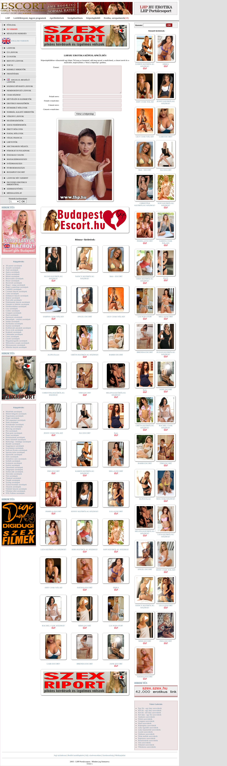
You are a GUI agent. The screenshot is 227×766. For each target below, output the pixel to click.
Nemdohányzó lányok (19, 90)
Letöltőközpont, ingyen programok (30, 18)
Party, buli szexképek (14, 426)
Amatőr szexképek (13, 268)
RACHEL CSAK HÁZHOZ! (53, 632)
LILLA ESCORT (116, 518)
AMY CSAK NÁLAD (53, 593)
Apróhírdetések (57, 18)
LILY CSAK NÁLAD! (116, 322)
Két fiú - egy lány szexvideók (149, 710)
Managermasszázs (17, 159)
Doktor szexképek (13, 298)
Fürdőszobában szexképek (16, 306)
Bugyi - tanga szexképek (15, 285)
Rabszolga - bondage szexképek (18, 441)
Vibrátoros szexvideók (147, 747)
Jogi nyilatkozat (60, 755)
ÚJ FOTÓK (11, 56)
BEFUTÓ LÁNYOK (15, 61)
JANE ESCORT (116, 670)
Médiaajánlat (120, 755)
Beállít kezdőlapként (76, 755)
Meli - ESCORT (116, 282)
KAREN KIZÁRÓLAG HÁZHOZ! (84, 478)
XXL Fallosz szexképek (15, 493)
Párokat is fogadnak (18, 151)
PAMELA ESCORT (53, 518)
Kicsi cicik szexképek (14, 330)
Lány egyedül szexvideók (148, 727)
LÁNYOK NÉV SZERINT (17, 178)
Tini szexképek (12, 476)
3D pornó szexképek (14, 266)
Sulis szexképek (12, 457)
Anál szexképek (12, 270)
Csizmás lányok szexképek (16, 291)
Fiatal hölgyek (15, 133)
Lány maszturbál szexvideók (149, 730)
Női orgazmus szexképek (15, 420)
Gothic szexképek (13, 311)
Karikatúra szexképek (14, 323)
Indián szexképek (12, 321)
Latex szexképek (12, 336)
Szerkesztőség (108, 755)
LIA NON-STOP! (116, 632)
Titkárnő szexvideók (146, 745)
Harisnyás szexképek (14, 317)
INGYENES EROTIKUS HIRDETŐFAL (17, 183)
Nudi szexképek (12, 422)
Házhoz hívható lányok (20, 86)
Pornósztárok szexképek (15, 437)
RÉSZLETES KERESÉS (16, 33)
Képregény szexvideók (147, 725)
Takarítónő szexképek (14, 467)
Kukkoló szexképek (13, 332)
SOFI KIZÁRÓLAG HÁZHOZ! (116, 556)
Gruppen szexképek (13, 313)
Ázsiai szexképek (12, 274)
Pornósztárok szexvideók (148, 740)
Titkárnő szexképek (13, 478)
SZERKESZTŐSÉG (15, 189)
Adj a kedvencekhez (93, 755)
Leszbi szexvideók (145, 732)
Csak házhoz (14, 95)
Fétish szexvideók (145, 719)
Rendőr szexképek (13, 444)
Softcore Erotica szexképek (16, 450)
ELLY (165, 279)
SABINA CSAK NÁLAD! (53, 323)
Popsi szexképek (12, 435)
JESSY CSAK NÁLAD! (53, 439)
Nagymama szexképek (14, 416)
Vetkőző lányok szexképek (16, 489)
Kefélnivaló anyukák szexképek (18, 328)
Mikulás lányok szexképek (16, 347)
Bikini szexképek (12, 276)
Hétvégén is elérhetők (19, 99)
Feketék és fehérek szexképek (17, 304)
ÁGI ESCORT (85, 438)
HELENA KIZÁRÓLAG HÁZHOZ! (116, 400)
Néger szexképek (12, 418)
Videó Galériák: (156, 704)
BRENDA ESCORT (85, 669)
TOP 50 (10, 65)
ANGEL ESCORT (84, 322)
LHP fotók (12, 142)
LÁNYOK (11, 48)
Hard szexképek (12, 315)
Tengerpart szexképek (14, 469)
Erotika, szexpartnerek (114, 18)
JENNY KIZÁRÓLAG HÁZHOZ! (84, 517)
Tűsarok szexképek (13, 487)
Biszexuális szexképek (14, 278)
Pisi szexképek (11, 431)
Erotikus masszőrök (18, 103)
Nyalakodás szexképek (15, 424)
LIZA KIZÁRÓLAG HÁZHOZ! (53, 555)
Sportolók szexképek (14, 454)
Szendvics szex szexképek (16, 459)
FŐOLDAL (11, 25)
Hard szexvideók (144, 723)
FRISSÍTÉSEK (13, 74)
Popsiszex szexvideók (146, 738)
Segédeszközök (15, 120)
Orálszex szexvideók (146, 734)
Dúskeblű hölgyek (17, 108)
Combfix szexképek (13, 289)
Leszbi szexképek (13, 338)
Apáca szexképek (12, 272)
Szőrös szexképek (13, 465)
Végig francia (14, 138)
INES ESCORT (53, 477)
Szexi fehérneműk (16, 125)
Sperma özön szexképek (15, 452)
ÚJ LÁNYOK (12, 52)
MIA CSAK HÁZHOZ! (165, 500)
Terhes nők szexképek (14, 472)
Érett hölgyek (15, 129)
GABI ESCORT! (53, 669)
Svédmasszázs (14, 163)
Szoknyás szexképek (14, 463)
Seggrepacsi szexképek (15, 446)
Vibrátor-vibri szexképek (15, 491)
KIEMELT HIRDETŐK (16, 69)
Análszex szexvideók (146, 717)
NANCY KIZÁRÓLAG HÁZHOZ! (84, 283)
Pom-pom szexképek (14, 433)
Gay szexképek (12, 308)
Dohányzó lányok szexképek (17, 296)
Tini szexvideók (144, 742)
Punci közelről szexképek (16, 439)
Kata (116, 439)
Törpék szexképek (13, 480)
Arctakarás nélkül (17, 146)
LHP (8, 18)
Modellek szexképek (14, 411)
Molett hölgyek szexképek (16, 414)
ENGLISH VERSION (20, 41)
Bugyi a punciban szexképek (17, 287)
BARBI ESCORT (116, 360)
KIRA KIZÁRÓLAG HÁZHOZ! (85, 556)
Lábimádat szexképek (14, 334)
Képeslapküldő (93, 18)
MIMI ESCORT (84, 632)
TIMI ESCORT (85, 399)
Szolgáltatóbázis (75, 18)
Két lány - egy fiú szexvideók (149, 715)
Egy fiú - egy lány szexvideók (150, 708)
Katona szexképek (13, 326)
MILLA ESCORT (116, 477)
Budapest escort (16, 172)
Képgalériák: (18, 261)
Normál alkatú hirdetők (20, 112)
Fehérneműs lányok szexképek (18, 302)
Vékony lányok (15, 116)
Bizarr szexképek (12, 281)
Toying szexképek (13, 482)
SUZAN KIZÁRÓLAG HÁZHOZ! (53, 284)
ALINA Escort (53, 360)
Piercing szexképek (13, 429)
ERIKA (116, 594)
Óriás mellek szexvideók (148, 736)
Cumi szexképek (12, 293)
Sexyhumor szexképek (14, 448)
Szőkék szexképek (13, 461)
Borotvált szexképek (14, 283)
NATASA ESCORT (84, 594)
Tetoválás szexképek (14, 474)
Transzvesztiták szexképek (16, 484)
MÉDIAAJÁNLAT (14, 193)
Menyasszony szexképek (15, 345)
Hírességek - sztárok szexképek (18, 319)
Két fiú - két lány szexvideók (149, 712)
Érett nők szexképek (14, 300)
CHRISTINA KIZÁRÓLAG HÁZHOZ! (53, 399)
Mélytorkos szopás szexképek (17, 343)
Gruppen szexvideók (146, 721)
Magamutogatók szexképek (16, 341)
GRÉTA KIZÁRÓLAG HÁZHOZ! (85, 361)
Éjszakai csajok (15, 155)
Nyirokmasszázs (16, 168)
